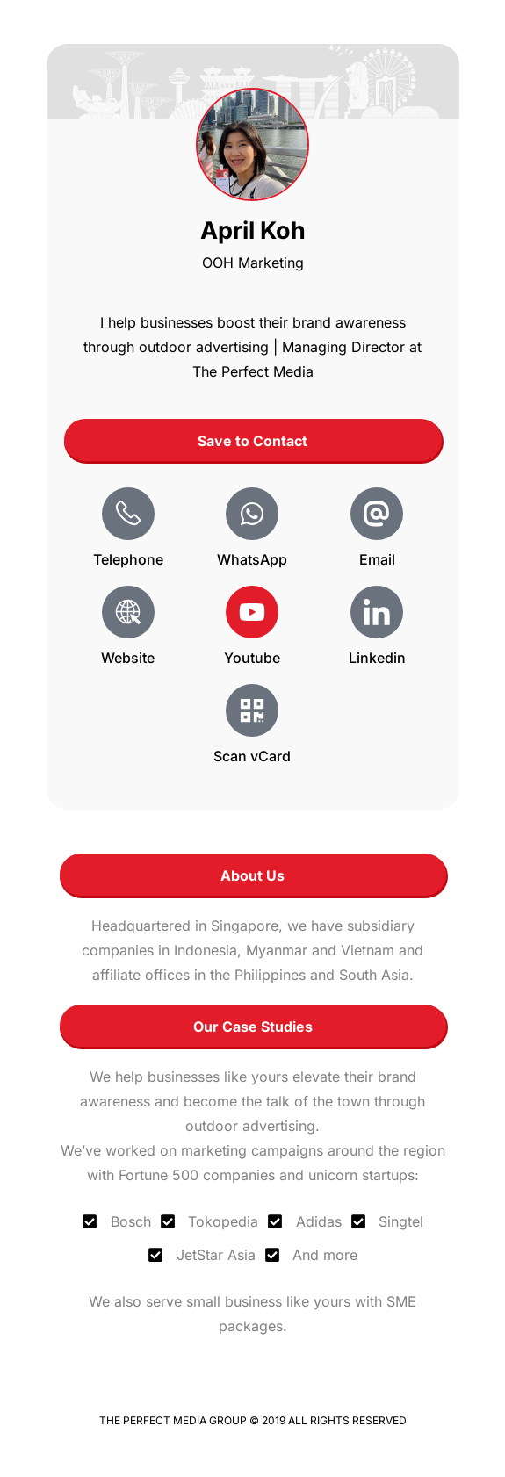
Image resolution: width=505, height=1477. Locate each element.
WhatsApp (252, 559)
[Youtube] (252, 612)
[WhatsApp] (252, 513)
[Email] (376, 513)
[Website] (128, 612)
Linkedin (377, 657)
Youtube (252, 657)
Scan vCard (252, 756)
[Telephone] (128, 513)
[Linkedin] (376, 612)
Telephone (128, 559)
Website (128, 657)
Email (377, 559)
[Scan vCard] (252, 710)
